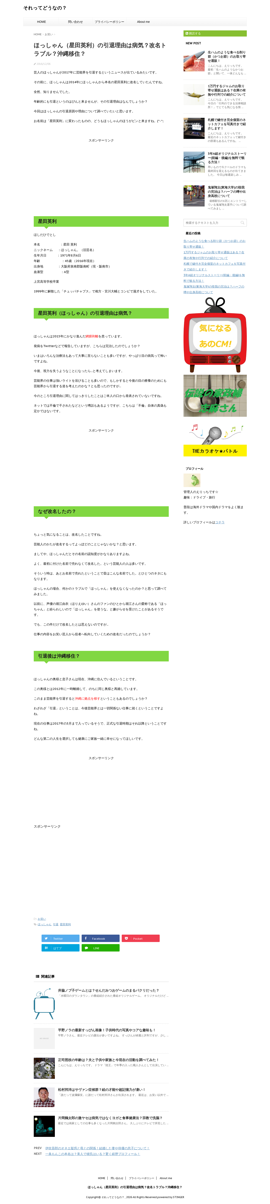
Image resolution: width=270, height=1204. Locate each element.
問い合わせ (75, 21)
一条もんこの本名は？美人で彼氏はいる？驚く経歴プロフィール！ (92, 1154)
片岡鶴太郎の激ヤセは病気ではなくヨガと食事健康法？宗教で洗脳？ (110, 1118)
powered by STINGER (170, 1197)
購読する (193, 33)
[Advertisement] (101, 176)
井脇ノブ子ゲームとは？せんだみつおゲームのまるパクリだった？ (108, 990)
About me (143, 21)
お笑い (42, 919)
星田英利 (65, 924)
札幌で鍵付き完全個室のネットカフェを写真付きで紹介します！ (227, 124)
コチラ (220, 522)
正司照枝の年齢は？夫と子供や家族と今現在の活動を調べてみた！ (108, 1060)
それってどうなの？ (45, 8)
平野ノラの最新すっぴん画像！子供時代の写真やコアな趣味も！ (107, 1030)
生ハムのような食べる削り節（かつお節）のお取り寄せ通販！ (227, 56)
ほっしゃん (44, 924)
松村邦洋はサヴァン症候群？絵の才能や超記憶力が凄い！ (102, 1089)
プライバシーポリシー (109, 21)
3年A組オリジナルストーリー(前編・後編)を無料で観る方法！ (227, 158)
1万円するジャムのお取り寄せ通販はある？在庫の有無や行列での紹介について (227, 90)
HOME (41, 21)
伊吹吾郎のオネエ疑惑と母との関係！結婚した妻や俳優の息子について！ (97, 1148)
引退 (55, 924)
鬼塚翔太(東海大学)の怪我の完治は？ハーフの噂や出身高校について (227, 191)
